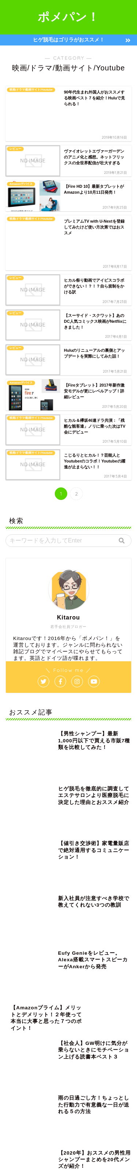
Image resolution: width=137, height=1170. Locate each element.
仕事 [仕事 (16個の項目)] (119, 1082)
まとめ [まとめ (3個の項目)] (65, 1003)
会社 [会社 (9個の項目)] (15, 1092)
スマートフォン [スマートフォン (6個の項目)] (52, 1033)
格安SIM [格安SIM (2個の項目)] (18, 1102)
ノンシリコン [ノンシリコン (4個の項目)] (22, 1043)
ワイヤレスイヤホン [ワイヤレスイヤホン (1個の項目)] (27, 1072)
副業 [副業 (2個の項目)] (61, 1092)
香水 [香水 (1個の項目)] (83, 1112)
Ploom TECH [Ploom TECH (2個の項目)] (109, 993)
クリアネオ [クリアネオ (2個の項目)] (77, 1013)
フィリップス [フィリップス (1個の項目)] (22, 1052)
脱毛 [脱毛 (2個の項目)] (87, 1102)
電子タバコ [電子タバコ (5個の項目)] (56, 1112)
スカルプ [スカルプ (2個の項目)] (18, 1033)
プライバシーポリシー (54, 1153)
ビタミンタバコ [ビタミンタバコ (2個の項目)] (99, 1043)
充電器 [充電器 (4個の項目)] (38, 1092)
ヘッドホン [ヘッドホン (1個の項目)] (92, 1052)
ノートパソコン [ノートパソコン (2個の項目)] (60, 1043)
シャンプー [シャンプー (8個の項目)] (99, 1023)
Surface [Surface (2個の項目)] (17, 1003)
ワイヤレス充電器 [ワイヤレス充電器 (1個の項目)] (25, 1082)
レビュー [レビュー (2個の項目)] (81, 1062)
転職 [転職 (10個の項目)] (109, 1102)
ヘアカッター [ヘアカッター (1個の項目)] (58, 1052)
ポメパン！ (68, 16)
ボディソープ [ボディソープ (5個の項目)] (22, 1062)
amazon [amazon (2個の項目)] (77, 993)
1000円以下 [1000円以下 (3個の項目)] (47, 993)
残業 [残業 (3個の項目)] (42, 1102)
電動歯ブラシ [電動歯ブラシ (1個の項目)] (22, 1112)
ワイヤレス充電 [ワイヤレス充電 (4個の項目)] (71, 1072)
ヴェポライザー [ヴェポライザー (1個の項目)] (67, 1082)
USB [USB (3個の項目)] (42, 1003)
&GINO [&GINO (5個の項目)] (17, 993)
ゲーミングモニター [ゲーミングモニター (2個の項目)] (27, 1023)
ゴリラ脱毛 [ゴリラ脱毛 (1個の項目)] (67, 1023)
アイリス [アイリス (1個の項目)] (92, 1003)
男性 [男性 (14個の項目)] (64, 1102)
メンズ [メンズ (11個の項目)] (53, 1062)
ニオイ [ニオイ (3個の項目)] (84, 1033)
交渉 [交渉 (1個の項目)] (97, 1082)
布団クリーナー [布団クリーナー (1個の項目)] (112, 1092)
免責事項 (95, 1153)
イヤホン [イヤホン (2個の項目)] (18, 1013)
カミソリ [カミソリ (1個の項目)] (47, 1013)
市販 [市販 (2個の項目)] (81, 1092)
